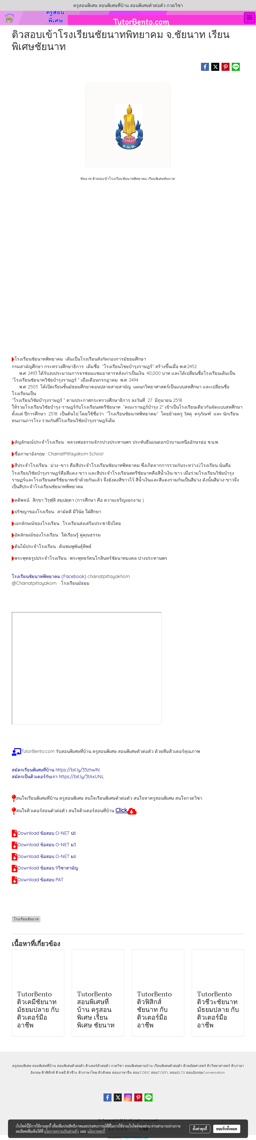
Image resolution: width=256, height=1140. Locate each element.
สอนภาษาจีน (122, 1072)
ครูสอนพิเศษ (21, 1065)
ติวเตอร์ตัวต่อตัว (98, 1065)
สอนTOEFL (160, 1072)
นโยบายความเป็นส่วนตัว (61, 1131)
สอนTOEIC (141, 1072)
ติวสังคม (104, 1072)
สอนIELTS (177, 1072)
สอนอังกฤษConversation (205, 1072)
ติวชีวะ (72, 1072)
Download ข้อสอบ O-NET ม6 (47, 856)
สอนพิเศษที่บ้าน (44, 1065)
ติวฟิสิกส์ (48, 1072)
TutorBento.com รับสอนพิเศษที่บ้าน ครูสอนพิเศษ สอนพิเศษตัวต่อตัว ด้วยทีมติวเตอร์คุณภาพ (110, 751)
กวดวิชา (117, 1065)
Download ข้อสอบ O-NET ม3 (47, 844)
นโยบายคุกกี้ (96, 1131)
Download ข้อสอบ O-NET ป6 (47, 833)
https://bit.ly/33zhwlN (78, 770)
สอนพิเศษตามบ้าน (139, 1065)
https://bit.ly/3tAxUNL (81, 776)
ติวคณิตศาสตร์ (194, 1065)
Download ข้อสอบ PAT (41, 880)
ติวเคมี (61, 1072)
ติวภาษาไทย (87, 1072)
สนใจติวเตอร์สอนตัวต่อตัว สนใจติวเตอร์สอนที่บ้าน (65, 810)
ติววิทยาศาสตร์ (218, 1065)
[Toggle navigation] (249, 17)
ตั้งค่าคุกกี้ (200, 1128)
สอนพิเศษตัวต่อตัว (70, 1065)
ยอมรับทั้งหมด (226, 1128)
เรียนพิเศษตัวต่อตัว (168, 1065)
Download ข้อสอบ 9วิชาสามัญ (48, 868)
